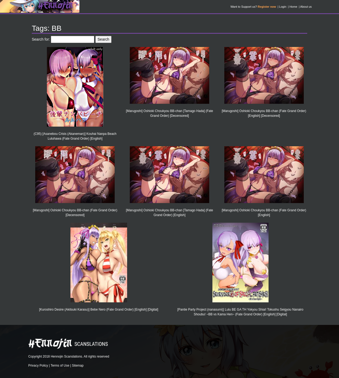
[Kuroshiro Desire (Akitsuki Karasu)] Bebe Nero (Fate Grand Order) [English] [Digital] (98, 309)
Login (282, 6)
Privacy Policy (38, 365)
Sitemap (77, 365)
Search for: (41, 39)
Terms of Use (60, 365)
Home (293, 6)
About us (306, 6)
